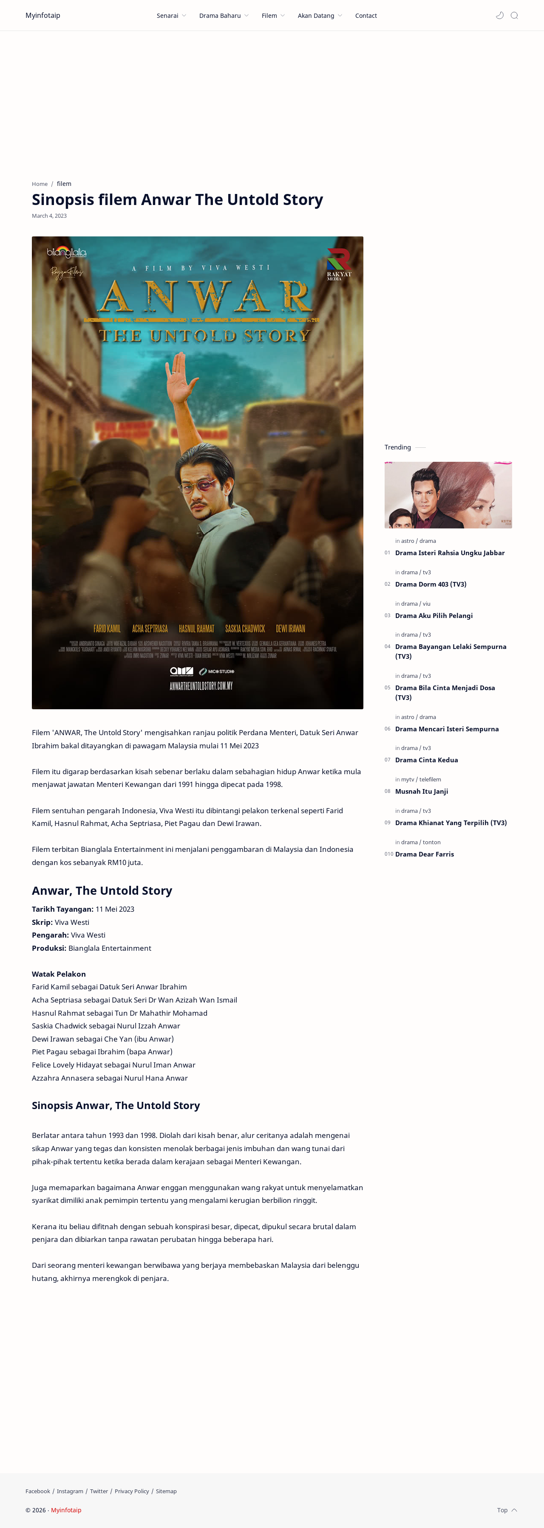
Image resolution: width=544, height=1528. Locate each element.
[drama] (427, 541)
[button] (499, 15)
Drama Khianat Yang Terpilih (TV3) (451, 822)
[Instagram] (70, 1491)
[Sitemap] (166, 1491)
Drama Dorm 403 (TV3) (431, 584)
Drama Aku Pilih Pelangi (434, 615)
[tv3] (427, 572)
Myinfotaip (43, 15)
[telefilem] (430, 779)
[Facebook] (38, 1491)
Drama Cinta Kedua (426, 760)
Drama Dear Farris (424, 854)
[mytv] (409, 779)
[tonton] (432, 842)
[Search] (514, 15)
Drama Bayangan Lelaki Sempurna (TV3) (451, 651)
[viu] (427, 603)
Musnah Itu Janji (421, 791)
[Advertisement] (272, 103)
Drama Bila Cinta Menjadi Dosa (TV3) (445, 692)
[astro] (409, 541)
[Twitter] (99, 1491)
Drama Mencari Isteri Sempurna (447, 729)
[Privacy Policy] (132, 1491)
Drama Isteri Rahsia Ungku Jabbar (450, 552)
